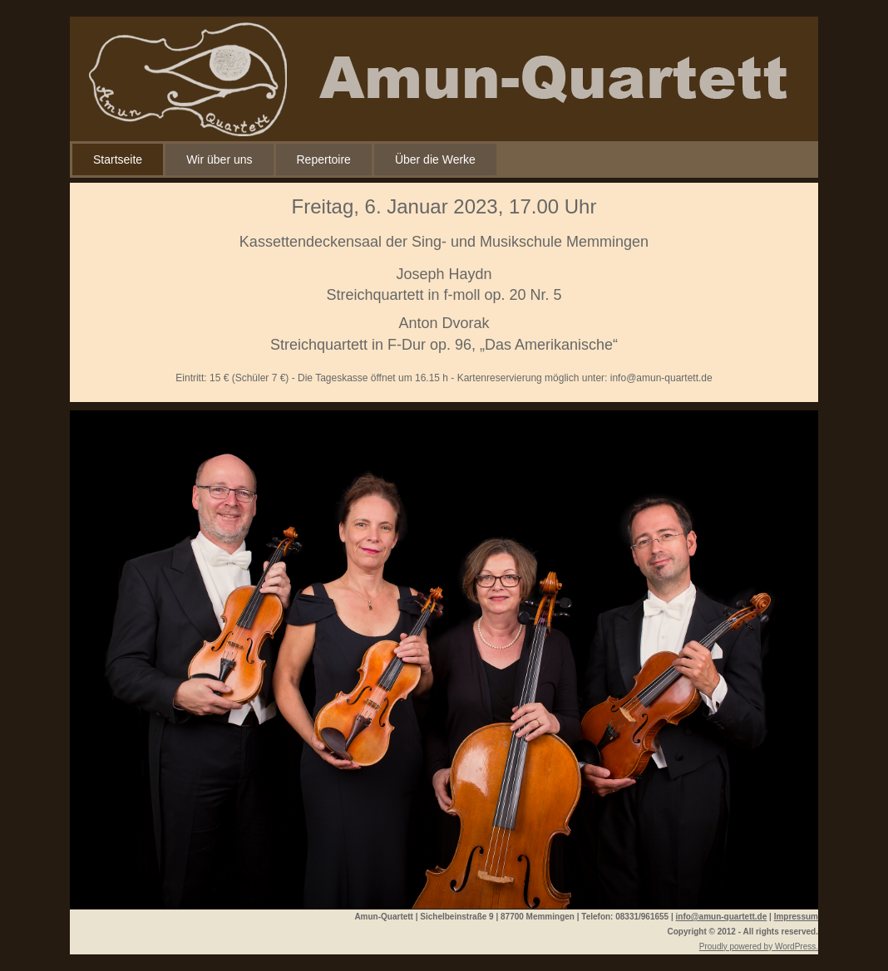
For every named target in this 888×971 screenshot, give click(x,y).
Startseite (117, 159)
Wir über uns (219, 159)
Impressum (796, 916)
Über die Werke (435, 159)
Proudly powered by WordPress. (758, 946)
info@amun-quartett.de (661, 378)
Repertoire (324, 159)
